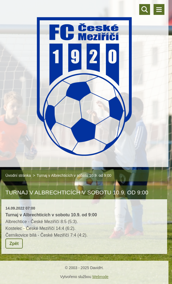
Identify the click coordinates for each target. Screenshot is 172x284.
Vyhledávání (144, 9)
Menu (159, 9)
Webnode (100, 277)
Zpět (14, 243)
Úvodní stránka (18, 175)
